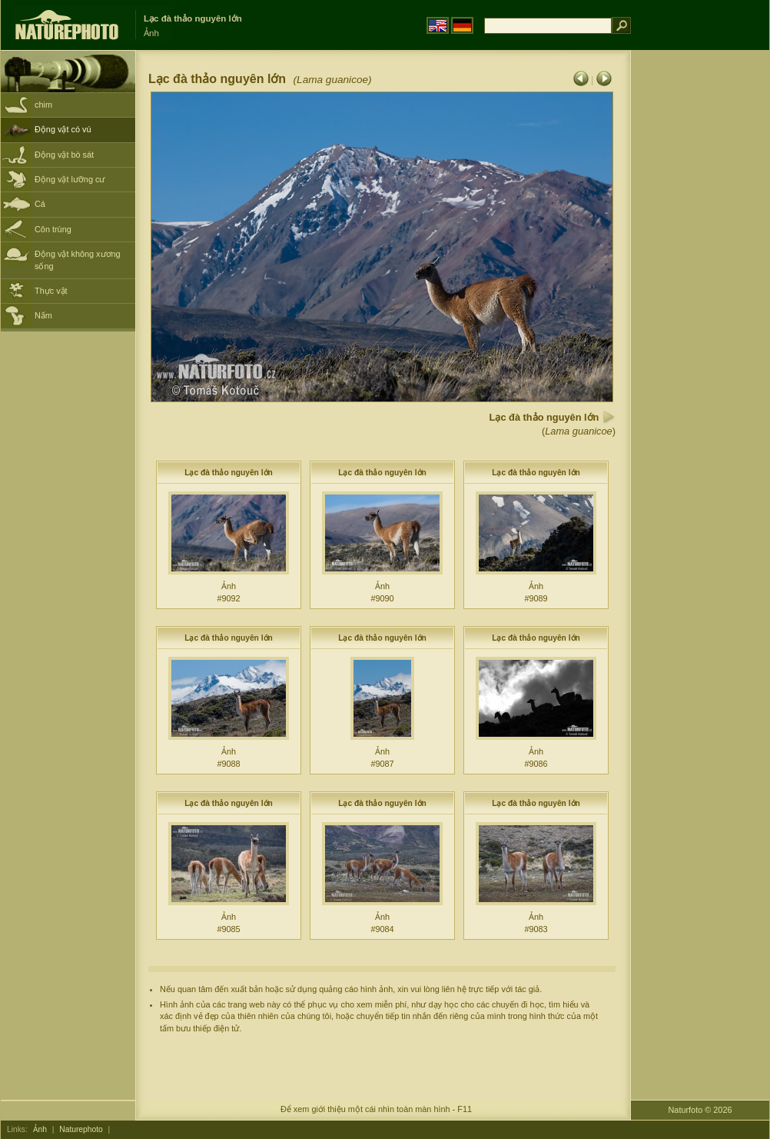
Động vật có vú (63, 129)
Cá (40, 203)
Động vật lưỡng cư (70, 179)
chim (43, 104)
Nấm (43, 315)
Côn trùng (53, 229)
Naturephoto (80, 1129)
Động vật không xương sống (78, 259)
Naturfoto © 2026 (700, 1109)
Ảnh (40, 1129)
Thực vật (51, 290)
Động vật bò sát (64, 154)
